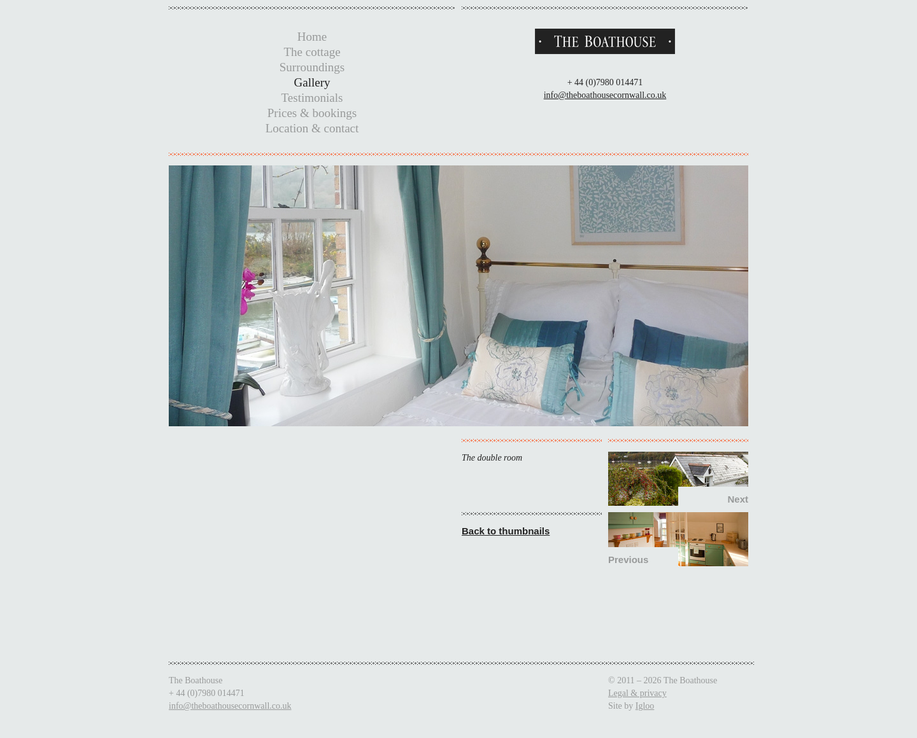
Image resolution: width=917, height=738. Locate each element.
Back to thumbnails (506, 531)
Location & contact (312, 128)
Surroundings (312, 67)
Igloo (645, 706)
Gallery (312, 82)
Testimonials (312, 97)
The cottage (311, 52)
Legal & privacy (637, 693)
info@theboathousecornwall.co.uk (605, 95)
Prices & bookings (312, 113)
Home (312, 36)
